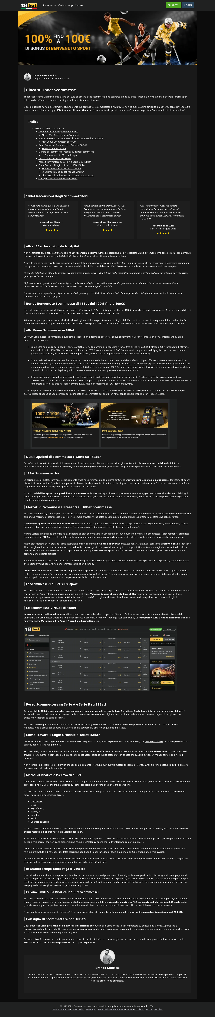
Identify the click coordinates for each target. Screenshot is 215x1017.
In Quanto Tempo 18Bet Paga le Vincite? (63, 171)
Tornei (129, 1009)
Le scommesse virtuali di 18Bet (55, 158)
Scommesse (49, 5)
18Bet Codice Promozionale (111, 1009)
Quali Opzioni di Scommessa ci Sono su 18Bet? (63, 144)
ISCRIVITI (173, 5)
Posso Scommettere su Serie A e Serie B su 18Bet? (65, 161)
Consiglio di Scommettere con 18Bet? (58, 178)
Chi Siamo (139, 1009)
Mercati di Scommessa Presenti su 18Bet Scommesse (66, 151)
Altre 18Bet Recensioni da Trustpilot (60, 134)
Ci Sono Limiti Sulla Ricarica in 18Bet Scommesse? (68, 175)
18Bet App (91, 1009)
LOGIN (188, 5)
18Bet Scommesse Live (54, 148)
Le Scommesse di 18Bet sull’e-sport (60, 155)
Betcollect (158, 1009)
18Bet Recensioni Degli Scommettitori (58, 131)
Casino (62, 5)
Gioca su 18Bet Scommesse (49, 128)
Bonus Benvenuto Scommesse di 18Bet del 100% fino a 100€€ (71, 138)
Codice (79, 5)
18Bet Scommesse (61, 1009)
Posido (149, 1009)
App (70, 5)
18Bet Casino (77, 1009)
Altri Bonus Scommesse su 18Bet (59, 141)
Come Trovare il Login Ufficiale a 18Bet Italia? (62, 165)
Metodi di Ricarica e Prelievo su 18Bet (61, 168)
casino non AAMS (154, 741)
